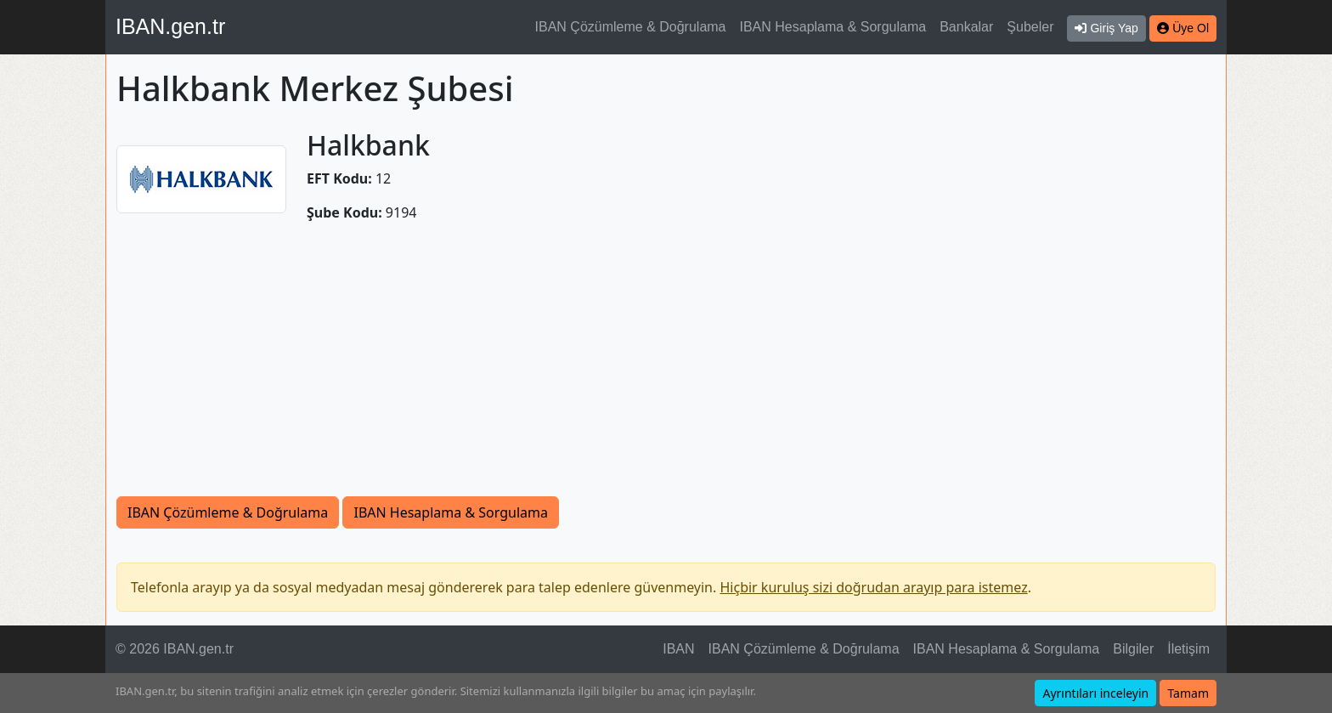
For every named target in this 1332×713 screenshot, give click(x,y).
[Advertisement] (666, 369)
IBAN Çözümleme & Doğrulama (630, 27)
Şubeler (1030, 27)
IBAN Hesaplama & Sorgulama (833, 27)
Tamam (1188, 693)
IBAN (678, 649)
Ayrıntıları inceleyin (1095, 693)
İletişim (1188, 649)
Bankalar (966, 27)
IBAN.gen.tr (170, 26)
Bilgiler (1133, 649)
